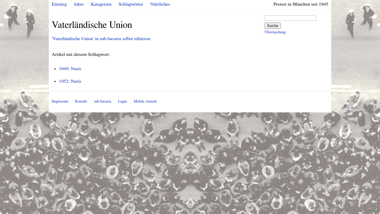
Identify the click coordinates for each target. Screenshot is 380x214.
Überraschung (275, 32)
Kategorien (101, 4)
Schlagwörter (131, 4)
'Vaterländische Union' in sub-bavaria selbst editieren (101, 38)
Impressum (60, 101)
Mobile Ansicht (145, 101)
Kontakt (81, 101)
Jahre (79, 4)
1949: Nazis (70, 68)
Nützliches (160, 4)
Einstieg (59, 4)
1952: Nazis (70, 81)
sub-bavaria (102, 101)
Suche (272, 25)
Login (122, 101)
